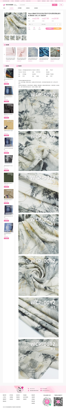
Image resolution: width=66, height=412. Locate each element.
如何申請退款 (25, 397)
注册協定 (33, 399)
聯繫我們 (4, 399)
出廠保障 (33, 397)
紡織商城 (11, 8)
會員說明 (11, 399)
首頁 (4, 8)
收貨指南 (18, 399)
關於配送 (18, 397)
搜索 (55, 4)
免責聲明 (33, 403)
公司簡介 (4, 397)
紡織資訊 (28, 8)
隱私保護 (33, 401)
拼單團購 (19, 8)
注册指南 (11, 397)
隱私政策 (4, 401)
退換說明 (24, 399)
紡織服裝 (36, 8)
